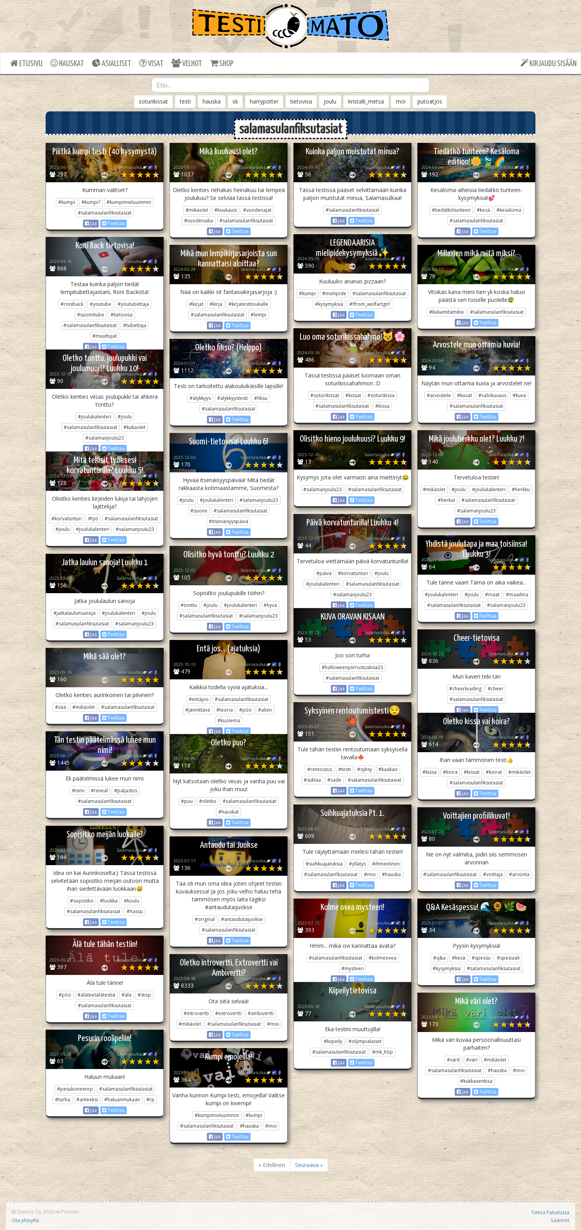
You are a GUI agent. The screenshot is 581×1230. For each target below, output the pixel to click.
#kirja (216, 304)
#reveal (99, 790)
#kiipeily (333, 1041)
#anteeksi (87, 1099)
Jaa (91, 223)
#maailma (517, 594)
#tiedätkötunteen (451, 210)
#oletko (207, 801)
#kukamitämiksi (446, 312)
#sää (60, 707)
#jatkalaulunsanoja (74, 613)
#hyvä (270, 605)
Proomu (70, 1211)
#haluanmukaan (122, 1099)
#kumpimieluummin (129, 202)
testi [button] (185, 101)
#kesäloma (508, 210)
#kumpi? (90, 202)
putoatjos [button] (429, 101)
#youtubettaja (133, 304)
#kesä (483, 210)
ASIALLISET (111, 63)
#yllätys (357, 863)
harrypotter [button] (264, 101)
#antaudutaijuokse (242, 919)
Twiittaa (113, 223)
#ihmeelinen (386, 863)
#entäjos (198, 699)
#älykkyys (200, 398)
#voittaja (493, 874)
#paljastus (125, 790)
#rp (150, 1099)
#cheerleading (465, 688)
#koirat (494, 772)
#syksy (364, 769)
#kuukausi (225, 210)
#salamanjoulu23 (104, 438)
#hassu (135, 911)
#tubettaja (134, 325)
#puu (187, 801)
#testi (344, 769)
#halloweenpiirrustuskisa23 (352, 667)
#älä (126, 994)
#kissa (382, 406)
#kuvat (464, 395)
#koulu (131, 900)
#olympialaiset (365, 1041)
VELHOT (187, 63)
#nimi (78, 790)
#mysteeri (352, 968)
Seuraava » (309, 1165)
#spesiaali (508, 957)
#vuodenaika (198, 220)
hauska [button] (212, 101)
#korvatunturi (67, 518)
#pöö (245, 710)
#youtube (100, 304)
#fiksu (260, 398)
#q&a (439, 957)
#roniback (72, 304)
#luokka (109, 900)
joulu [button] (330, 101)
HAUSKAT (67, 63)
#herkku (521, 489)
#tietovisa (122, 314)
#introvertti (196, 1013)
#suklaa (312, 780)
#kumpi (66, 202)
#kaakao (388, 769)
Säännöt (560, 1220)
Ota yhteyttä (25, 1220)
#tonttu (189, 605)
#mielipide (334, 293)
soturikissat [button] (153, 101)
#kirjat (196, 304)
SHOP (221, 63)
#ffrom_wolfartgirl (369, 304)
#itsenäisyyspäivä (228, 521)
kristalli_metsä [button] (366, 101)
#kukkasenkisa (476, 1081)
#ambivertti (261, 1013)
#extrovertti (228, 1013)
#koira (450, 772)
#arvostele (439, 395)
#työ (93, 518)
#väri (472, 1059)
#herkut (446, 500)
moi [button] (401, 101)
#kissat (353, 395)
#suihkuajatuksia (324, 863)
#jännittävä (197, 710)
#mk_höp (382, 1052)
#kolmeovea (383, 957)
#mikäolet (197, 210)
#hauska (391, 874)
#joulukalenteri (94, 416)
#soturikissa (381, 395)
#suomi (198, 510)
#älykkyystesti (232, 398)
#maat (492, 594)
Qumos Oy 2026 (32, 1211)
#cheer (496, 688)
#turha (62, 1099)
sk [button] (235, 101)
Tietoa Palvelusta (550, 1212)
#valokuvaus (492, 395)
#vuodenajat (257, 210)
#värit (453, 1059)
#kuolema (229, 720)
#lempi (258, 314)
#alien (265, 710)
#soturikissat (324, 395)
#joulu (125, 416)
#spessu (481, 957)
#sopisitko (82, 900)
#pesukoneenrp (75, 1089)
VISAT (151, 63)
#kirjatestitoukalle (248, 304)
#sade (334, 780)
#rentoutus (319, 769)
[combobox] (290, 85)
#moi (370, 874)
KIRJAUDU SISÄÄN (548, 63)
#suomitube (90, 314)
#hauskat (228, 811)
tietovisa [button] (301, 101)
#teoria (224, 710)
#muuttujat (104, 336)
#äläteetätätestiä (96, 994)
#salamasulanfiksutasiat (104, 212)
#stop (144, 994)
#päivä (324, 573)
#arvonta (519, 874)
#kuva (519, 395)
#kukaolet (135, 427)
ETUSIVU (26, 63)
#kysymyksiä (329, 304)
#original (205, 919)
